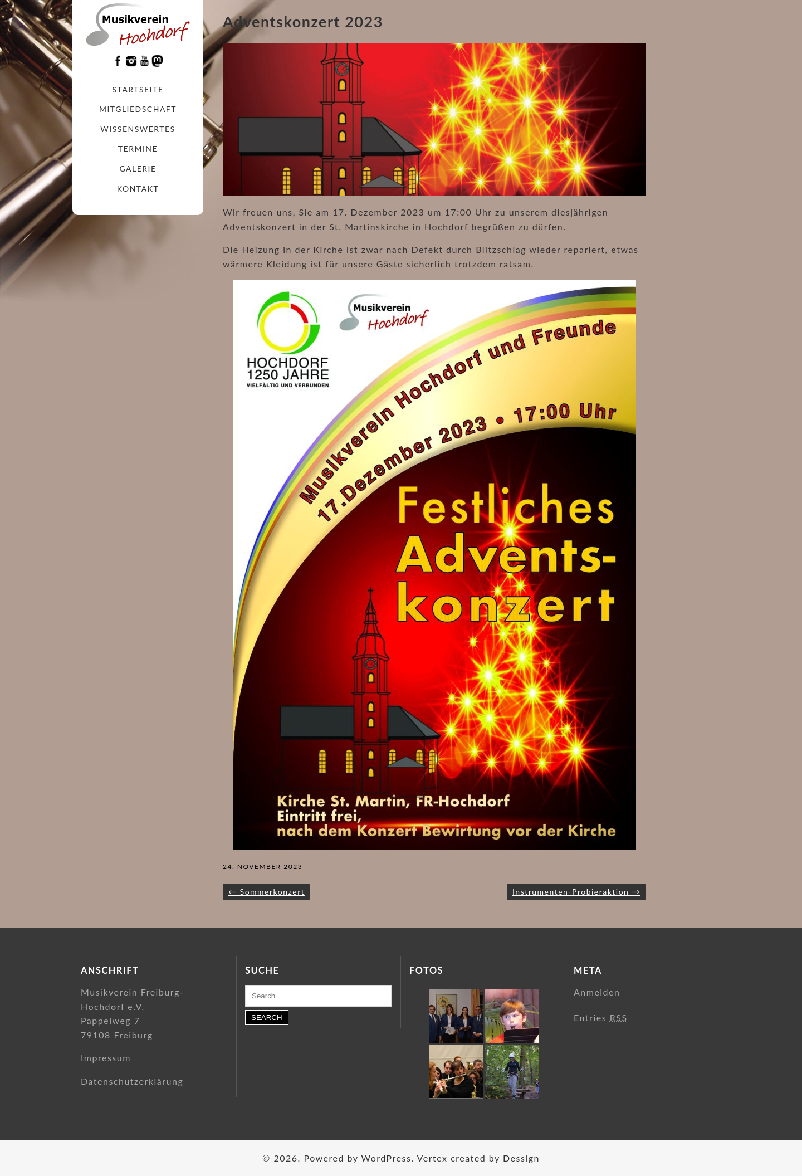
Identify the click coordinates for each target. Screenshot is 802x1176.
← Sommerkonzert (266, 891)
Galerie (137, 168)
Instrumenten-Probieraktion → (576, 891)
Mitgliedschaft (138, 109)
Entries (601, 1017)
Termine (138, 148)
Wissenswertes (137, 129)
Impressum (106, 1057)
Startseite (138, 89)
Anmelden (597, 992)
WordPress (386, 1158)
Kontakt (138, 188)
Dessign (521, 1158)
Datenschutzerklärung (132, 1081)
